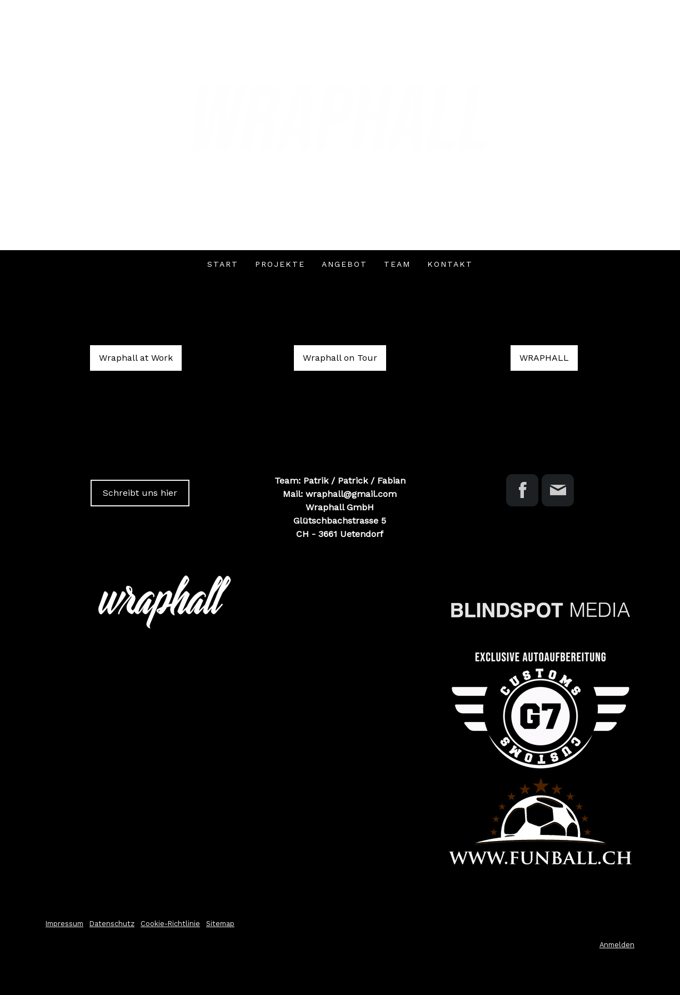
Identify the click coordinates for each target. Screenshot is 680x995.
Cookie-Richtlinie (170, 923)
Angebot (344, 264)
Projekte (280, 264)
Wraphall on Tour (340, 357)
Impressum (64, 923)
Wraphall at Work (136, 357)
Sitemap (220, 923)
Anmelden (616, 945)
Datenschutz (111, 923)
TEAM (397, 264)
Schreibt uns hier (140, 492)
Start (222, 264)
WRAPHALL (544, 357)
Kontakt (450, 264)
